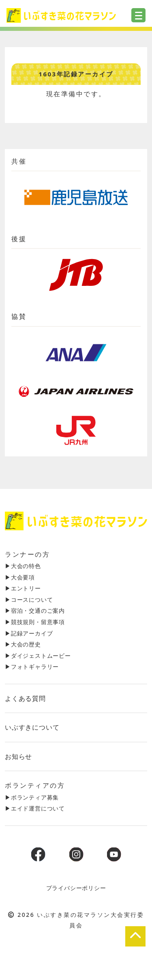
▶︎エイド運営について (35, 808)
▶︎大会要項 (20, 577)
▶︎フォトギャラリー (32, 666)
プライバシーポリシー (76, 888)
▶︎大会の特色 (23, 566)
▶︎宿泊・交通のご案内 (35, 610)
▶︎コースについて (29, 599)
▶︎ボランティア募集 (32, 797)
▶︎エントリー (23, 588)
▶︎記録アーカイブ (29, 633)
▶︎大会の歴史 (23, 644)
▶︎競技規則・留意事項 (35, 622)
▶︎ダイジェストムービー (38, 655)
